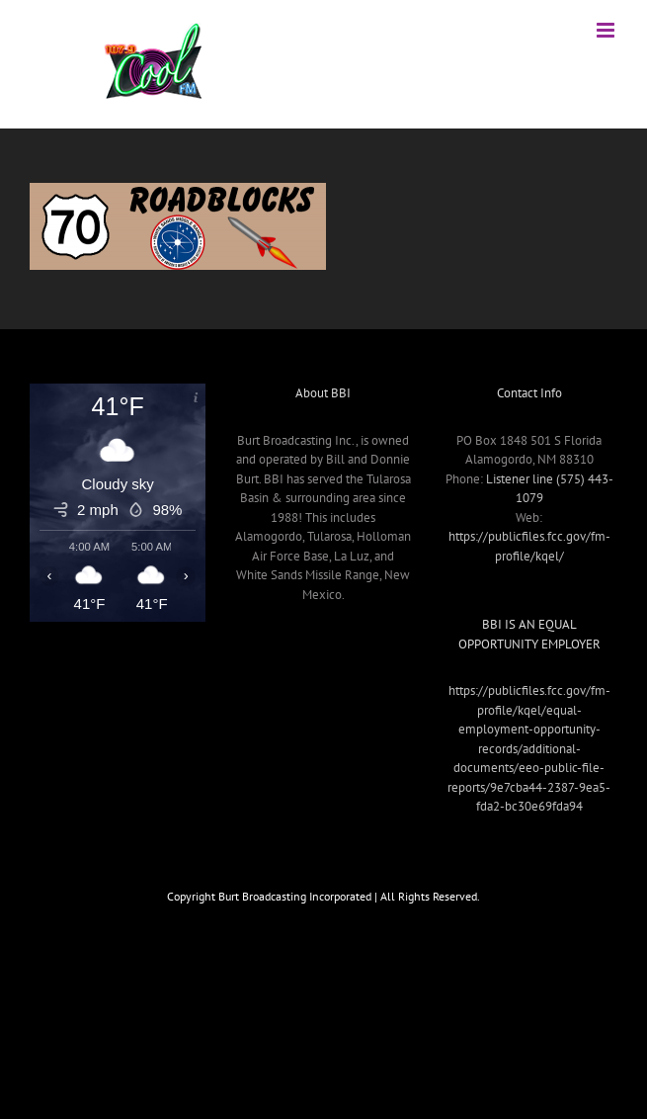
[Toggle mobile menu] (607, 30)
